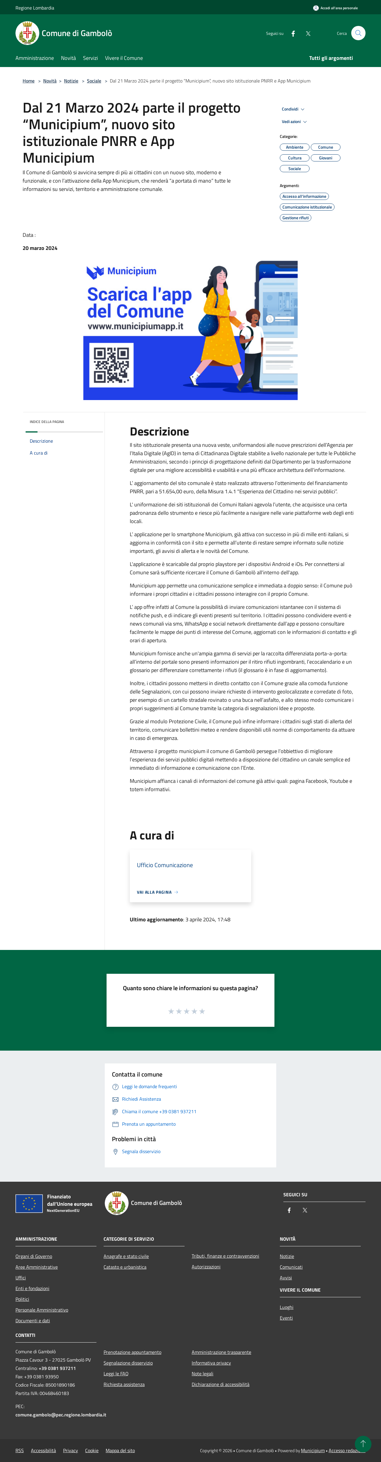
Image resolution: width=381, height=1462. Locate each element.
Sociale (94, 80)
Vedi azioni (295, 121)
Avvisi (286, 1277)
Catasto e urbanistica (125, 1266)
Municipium (313, 1450)
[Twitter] (305, 33)
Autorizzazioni (206, 1266)
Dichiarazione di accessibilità (220, 1384)
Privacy (70, 1450)
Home (29, 80)
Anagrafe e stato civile (126, 1256)
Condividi (294, 109)
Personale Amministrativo (41, 1309)
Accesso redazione (347, 1450)
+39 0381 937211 (57, 1368)
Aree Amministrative (36, 1266)
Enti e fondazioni (32, 1288)
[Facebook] (290, 33)
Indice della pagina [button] (47, 421)
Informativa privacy (211, 1362)
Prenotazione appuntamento (132, 1352)
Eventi (286, 1317)
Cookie (92, 1450)
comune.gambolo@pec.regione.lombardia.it (60, 1414)
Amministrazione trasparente (221, 1352)
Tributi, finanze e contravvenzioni (225, 1255)
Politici (22, 1299)
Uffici (20, 1277)
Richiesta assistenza (124, 1384)
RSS (19, 1450)
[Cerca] (358, 33)
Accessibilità (43, 1450)
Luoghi (286, 1307)
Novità (50, 80)
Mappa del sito (120, 1450)
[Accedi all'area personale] (335, 8)
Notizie (71, 80)
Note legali (202, 1373)
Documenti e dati (32, 1320)
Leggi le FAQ (116, 1373)
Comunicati (291, 1266)
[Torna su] (363, 1444)
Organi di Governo (33, 1256)
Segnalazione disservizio (128, 1362)
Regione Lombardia (34, 7)
